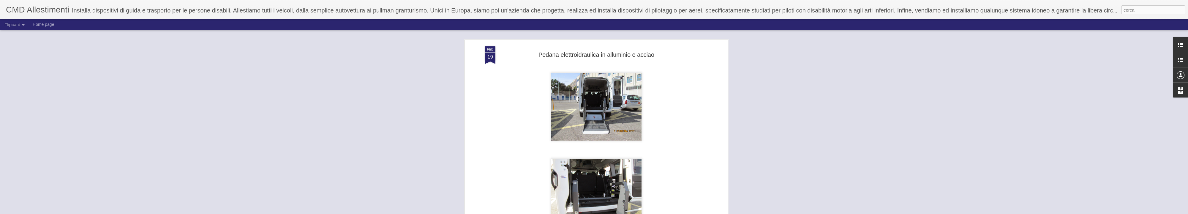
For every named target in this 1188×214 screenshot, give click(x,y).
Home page (43, 24)
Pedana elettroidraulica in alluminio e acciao (596, 54)
